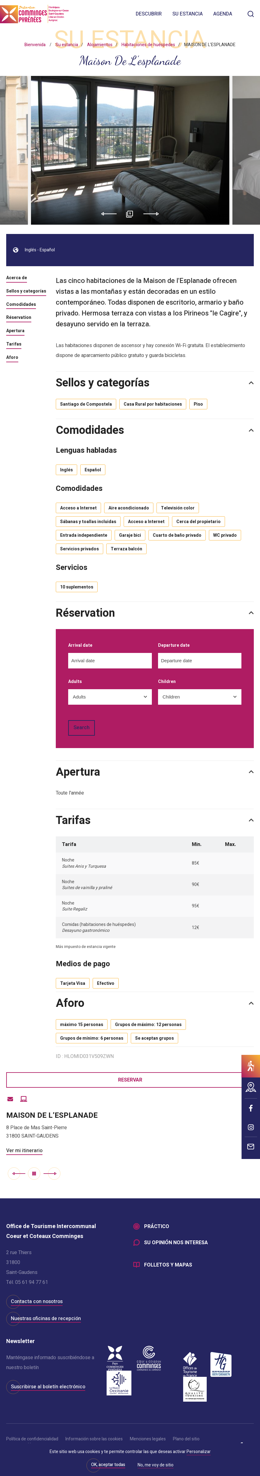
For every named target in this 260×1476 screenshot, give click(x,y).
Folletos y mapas (168, 1265)
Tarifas (13, 344)
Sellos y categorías (26, 291)
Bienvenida (35, 45)
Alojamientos (99, 45)
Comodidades (21, 305)
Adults (75, 682)
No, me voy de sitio (156, 1465)
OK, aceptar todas (108, 1464)
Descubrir (149, 14)
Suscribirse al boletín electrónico (48, 1386)
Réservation (18, 318)
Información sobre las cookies (94, 1439)
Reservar (130, 1080)
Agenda (222, 14)
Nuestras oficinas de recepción (46, 1318)
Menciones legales (148, 1439)
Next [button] (153, 214)
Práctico (156, 1226)
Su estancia (187, 14)
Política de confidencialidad (32, 1439)
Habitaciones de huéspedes (148, 45)
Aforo (12, 358)
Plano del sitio (186, 1439)
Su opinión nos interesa (176, 1242)
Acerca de (16, 278)
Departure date (174, 645)
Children (167, 682)
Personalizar (199, 1451)
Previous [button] (107, 214)
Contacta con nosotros (37, 1301)
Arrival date (80, 645)
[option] (130, 150)
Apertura (15, 331)
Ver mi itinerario (24, 1150)
